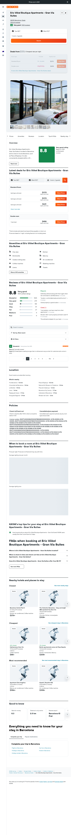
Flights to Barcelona (17, 748)
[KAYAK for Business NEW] (3, 41)
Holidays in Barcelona (18, 750)
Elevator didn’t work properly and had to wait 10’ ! (54, 315)
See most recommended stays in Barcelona (55, 660)
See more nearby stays (61, 585)
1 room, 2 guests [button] (17, 36)
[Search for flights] (3, 12)
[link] (44, 192)
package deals (59, 781)
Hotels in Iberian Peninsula (16, 772)
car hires (49, 781)
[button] (67, 2)
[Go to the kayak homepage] (12, 7)
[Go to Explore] (3, 29)
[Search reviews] (40, 327)
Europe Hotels (27, 771)
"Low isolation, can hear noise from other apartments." (52, 311)
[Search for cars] (3, 20)
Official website (15, 22)
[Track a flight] (3, 33)
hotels (41, 781)
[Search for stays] (3, 16)
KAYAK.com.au (12, 771)
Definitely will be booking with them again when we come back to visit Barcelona (54, 294)
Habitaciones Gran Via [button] (17, 647)
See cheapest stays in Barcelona (58, 623)
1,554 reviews (25, 25)
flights (45, 781)
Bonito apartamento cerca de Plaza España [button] (52, 647)
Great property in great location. (53, 302)
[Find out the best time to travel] (3, 37)
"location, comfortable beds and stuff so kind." (54, 299)
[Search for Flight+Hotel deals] (3, 24)
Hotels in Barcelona (44, 750)
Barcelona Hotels (29, 772)
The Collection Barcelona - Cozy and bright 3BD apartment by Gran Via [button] (52, 609)
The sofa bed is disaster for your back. (54, 319)
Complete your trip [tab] (16, 737)
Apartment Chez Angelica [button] (18, 682)
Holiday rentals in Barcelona (20, 753)
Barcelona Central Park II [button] (17, 608)
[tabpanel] (38, 748)
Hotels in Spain (37, 771)
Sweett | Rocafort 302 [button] (46, 682)
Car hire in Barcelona (45, 748)
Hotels (20, 771)
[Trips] (3, 46)
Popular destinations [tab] (31, 737)
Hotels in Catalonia (48, 771)
